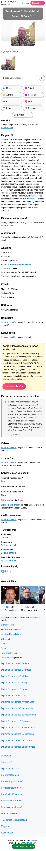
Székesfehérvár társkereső (19, 264)
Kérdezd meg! (7, 128)
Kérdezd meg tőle (8, 322)
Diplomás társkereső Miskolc (15, 676)
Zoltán (28, 607)
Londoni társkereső (10, 813)
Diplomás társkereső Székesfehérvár (19, 715)
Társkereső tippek (9, 653)
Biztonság (5, 639)
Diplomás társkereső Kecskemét (17, 708)
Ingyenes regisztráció (14, 386)
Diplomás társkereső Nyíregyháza (17, 702)
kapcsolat (37, 196)
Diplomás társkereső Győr (14, 695)
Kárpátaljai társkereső (11, 794)
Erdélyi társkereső (10, 775)
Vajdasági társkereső (11, 800)
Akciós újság (7, 832)
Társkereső (6, 762)
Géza (8, 607)
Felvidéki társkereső (11, 788)
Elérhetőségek (7, 625)
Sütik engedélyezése (23, 846)
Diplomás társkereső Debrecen (16, 670)
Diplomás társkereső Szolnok (15, 721)
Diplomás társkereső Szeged (15, 682)
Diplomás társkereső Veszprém (16, 740)
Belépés (25, 3)
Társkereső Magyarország (14, 820)
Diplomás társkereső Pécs (14, 689)
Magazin (5, 826)
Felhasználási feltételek (11, 629)
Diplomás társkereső (11, 768)
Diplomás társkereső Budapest (16, 663)
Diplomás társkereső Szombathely (18, 727)
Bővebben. (31, 843)
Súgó (3, 648)
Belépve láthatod (8, 545)
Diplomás (8, 3)
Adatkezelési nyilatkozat (11, 634)
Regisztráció (37, 3)
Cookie (4, 644)
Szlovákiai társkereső (11, 807)
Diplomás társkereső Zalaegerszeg (18, 747)
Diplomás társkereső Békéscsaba (17, 734)
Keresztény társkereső (12, 781)
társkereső (33, 199)
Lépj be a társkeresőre (11, 505)
